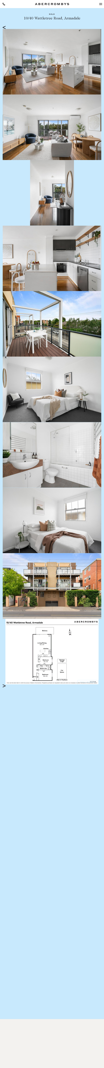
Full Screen (88, 682)
